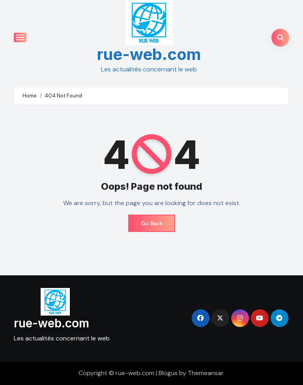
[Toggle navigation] (20, 37)
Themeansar (205, 373)
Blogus (168, 373)
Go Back (152, 223)
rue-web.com (149, 54)
